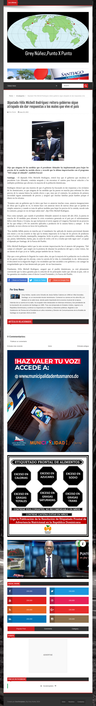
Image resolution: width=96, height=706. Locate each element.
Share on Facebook (16, 280)
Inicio (50, 346)
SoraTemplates (20, 702)
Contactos (80, 702)
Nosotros (71, 702)
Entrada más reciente (15, 346)
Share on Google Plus (58, 280)
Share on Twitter (37, 280)
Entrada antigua (83, 346)
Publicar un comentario (18, 341)
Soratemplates (48, 686)
